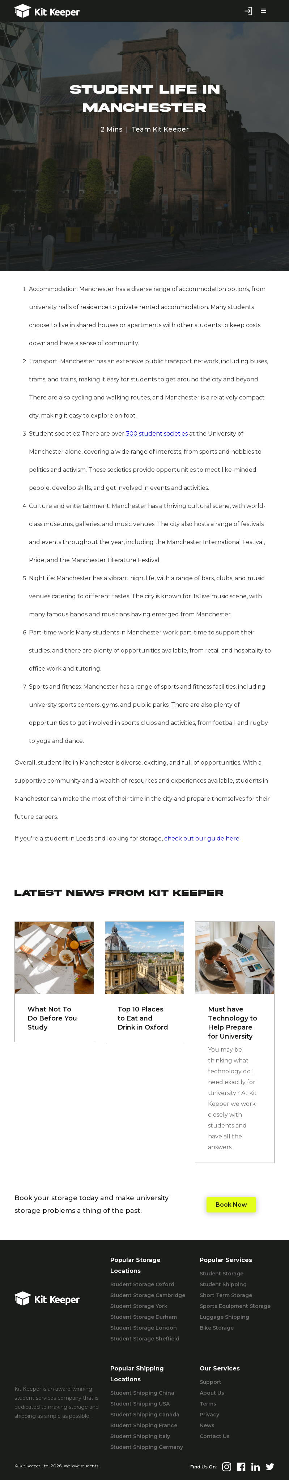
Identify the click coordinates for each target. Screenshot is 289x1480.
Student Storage (221, 1273)
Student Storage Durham (143, 1317)
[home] (47, 11)
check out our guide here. (202, 838)
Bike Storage (217, 1328)
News (207, 1425)
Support (210, 1382)
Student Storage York (138, 1306)
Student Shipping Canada (144, 1414)
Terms (208, 1403)
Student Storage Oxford (142, 1284)
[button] (264, 11)
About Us (212, 1393)
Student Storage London (143, 1328)
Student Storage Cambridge (147, 1295)
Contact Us (215, 1436)
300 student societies (157, 433)
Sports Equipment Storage (235, 1306)
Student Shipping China (142, 1393)
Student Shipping (223, 1284)
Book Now (231, 1204)
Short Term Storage (226, 1295)
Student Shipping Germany (146, 1447)
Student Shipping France (143, 1425)
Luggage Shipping (224, 1317)
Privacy (209, 1414)
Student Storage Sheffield (144, 1338)
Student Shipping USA (140, 1403)
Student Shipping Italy (140, 1436)
